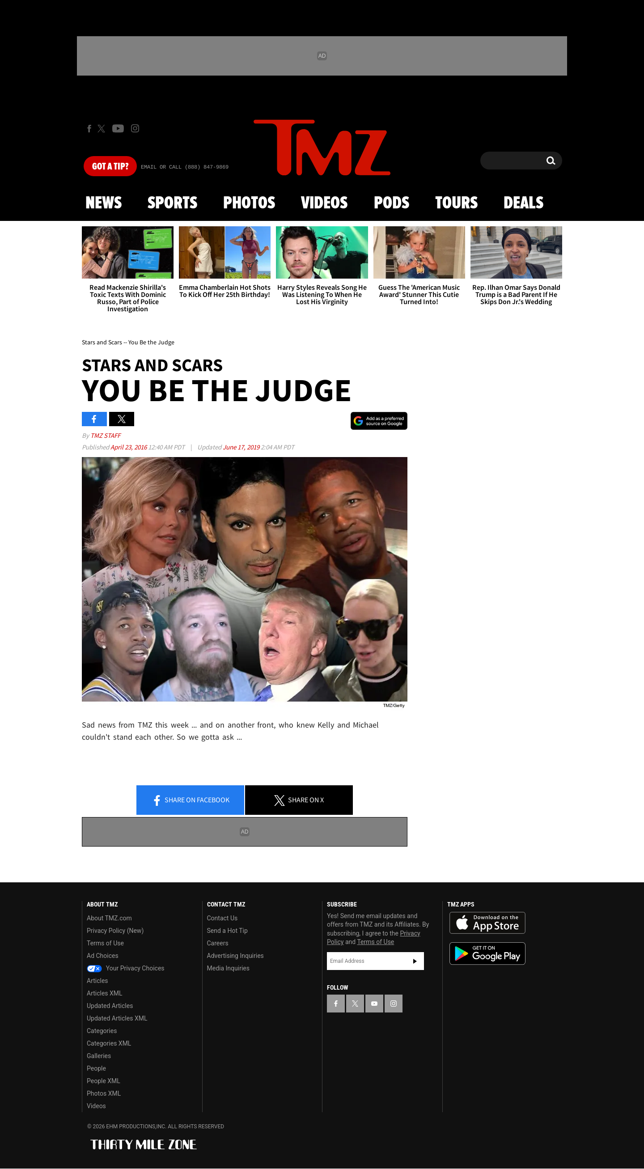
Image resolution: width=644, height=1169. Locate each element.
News (103, 203)
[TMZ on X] (103, 128)
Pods (391, 203)
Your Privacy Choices (126, 968)
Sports (172, 203)
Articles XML (105, 993)
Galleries (99, 1055)
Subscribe (415, 961)
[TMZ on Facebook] (89, 128)
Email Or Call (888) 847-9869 (185, 167)
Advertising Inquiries (235, 955)
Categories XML (109, 1043)
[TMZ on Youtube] (118, 128)
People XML (103, 1080)
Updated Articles (110, 1005)
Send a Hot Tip (227, 930)
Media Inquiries (228, 968)
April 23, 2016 (129, 447)
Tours (456, 203)
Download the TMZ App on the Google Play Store (487, 953)
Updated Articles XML (117, 1018)
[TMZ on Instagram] (135, 128)
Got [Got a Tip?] (110, 167)
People (96, 1068)
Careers (218, 943)
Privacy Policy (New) (115, 930)
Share (190, 800)
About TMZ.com (109, 918)
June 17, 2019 (242, 447)
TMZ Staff (105, 435)
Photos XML (104, 1093)
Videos (324, 203)
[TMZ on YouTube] (374, 1003)
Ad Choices (103, 955)
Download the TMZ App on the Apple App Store (487, 923)
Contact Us (222, 918)
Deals (523, 203)
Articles (97, 980)
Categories (102, 1030)
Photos (249, 203)
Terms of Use (105, 943)
